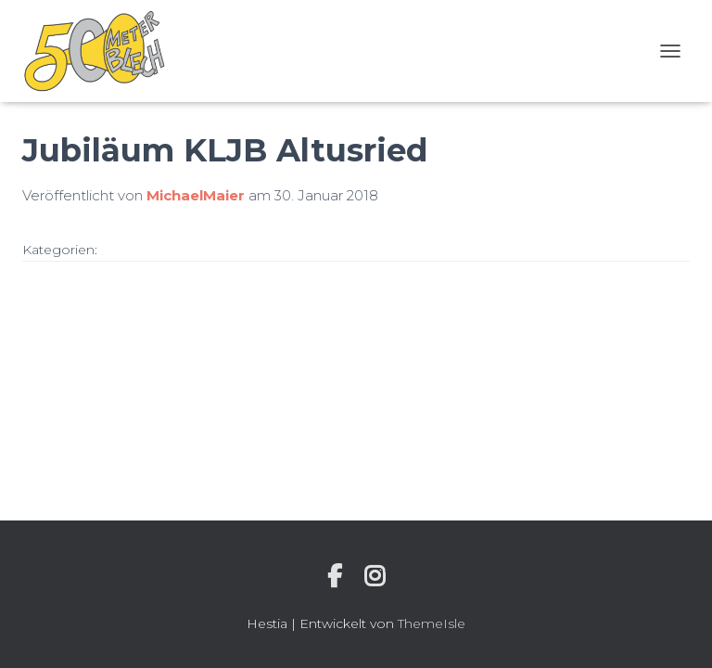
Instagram (374, 576)
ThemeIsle (431, 623)
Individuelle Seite (334, 576)
